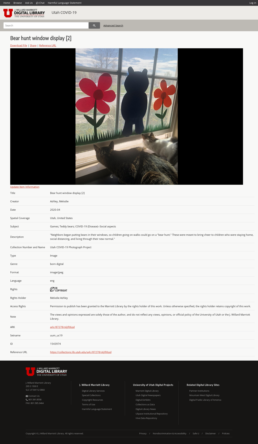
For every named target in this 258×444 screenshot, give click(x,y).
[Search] (46, 25)
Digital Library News (146, 409)
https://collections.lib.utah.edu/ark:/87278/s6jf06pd (80, 352)
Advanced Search (113, 25)
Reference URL (47, 45)
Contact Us (33, 395)
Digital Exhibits (143, 399)
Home (6, 2)
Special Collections (91, 395)
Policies (226, 433)
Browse (17, 2)
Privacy (143, 433)
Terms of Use (88, 404)
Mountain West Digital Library (204, 395)
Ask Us (29, 2)
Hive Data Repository (146, 418)
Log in (252, 2)
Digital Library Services (93, 390)
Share (33, 45)
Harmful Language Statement (64, 2)
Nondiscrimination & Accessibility (169, 433)
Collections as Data (145, 404)
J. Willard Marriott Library (38, 382)
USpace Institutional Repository (152, 413)
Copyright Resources (92, 399)
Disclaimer (210, 433)
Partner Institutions (199, 390)
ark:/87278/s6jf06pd (62, 327)
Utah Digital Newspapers (148, 395)
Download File (18, 45)
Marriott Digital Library (147, 390)
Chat (40, 3)
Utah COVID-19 (64, 12)
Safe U (196, 433)
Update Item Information (24, 186)
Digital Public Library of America (205, 399)
